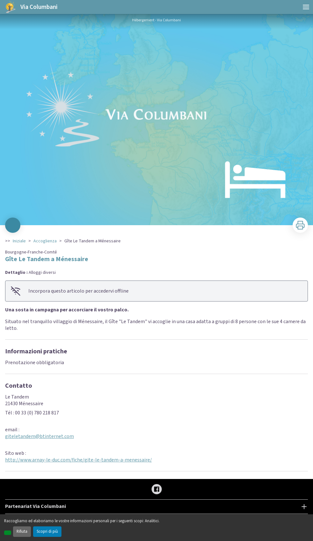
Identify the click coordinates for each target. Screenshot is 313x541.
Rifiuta (22, 531)
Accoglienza (45, 241)
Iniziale (19, 241)
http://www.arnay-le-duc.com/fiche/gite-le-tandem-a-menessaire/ (78, 459)
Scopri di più (47, 531)
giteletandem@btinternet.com (39, 436)
